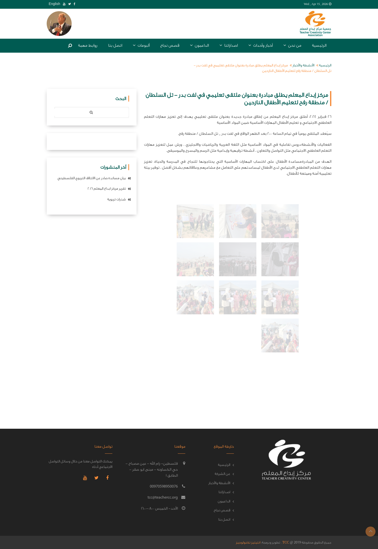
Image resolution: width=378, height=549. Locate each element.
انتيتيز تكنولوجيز (248, 542)
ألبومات (141, 45)
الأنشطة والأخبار (303, 65)
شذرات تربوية (119, 199)
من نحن (292, 45)
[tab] (59, 23)
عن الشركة (222, 474)
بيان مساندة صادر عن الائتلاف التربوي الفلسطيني (94, 178)
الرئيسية (319, 45)
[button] (59, 23)
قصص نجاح (169, 45)
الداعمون (199, 45)
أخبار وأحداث (260, 45)
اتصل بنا (115, 45)
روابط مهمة (87, 45)
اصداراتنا (228, 45)
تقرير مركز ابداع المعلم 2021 (109, 189)
